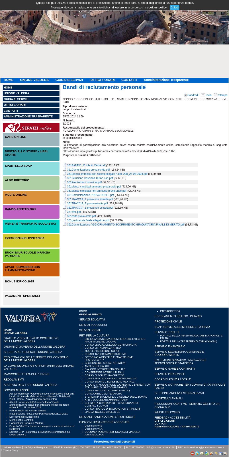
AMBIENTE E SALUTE (97, 366)
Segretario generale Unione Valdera (33, 352)
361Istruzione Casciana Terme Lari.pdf (90, 178)
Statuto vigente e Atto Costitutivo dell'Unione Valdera (31, 340)
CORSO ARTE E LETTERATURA (103, 393)
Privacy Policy (10, 450)
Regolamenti (14, 379)
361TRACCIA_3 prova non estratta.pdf (90, 207)
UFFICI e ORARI (102, 80)
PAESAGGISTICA (170, 311)
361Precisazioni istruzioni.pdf (84, 182)
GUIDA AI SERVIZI (69, 80)
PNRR (83, 311)
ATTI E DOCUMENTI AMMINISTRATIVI (106, 400)
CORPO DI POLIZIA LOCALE (173, 379)
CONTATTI (129, 80)
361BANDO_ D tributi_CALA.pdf (86, 165)
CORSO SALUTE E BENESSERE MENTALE (109, 381)
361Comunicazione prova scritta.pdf (88, 169)
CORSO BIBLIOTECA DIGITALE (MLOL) (107, 390)
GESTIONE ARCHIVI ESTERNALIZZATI (179, 393)
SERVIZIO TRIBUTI (167, 332)
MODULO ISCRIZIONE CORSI (102, 351)
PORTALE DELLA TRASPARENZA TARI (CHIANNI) (188, 341)
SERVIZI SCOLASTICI (93, 324)
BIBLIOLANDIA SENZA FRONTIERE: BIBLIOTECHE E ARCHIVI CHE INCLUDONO (115, 340)
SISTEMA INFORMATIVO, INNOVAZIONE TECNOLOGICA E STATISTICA (180, 362)
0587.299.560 (92, 447)
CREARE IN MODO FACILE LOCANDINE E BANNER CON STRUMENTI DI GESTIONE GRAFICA (117, 386)
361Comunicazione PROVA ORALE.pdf (90, 195)
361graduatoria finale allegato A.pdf (88, 220)
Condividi (191, 95)
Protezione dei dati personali (114, 441)
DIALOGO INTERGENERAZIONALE (105, 369)
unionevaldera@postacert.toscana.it (204, 447)
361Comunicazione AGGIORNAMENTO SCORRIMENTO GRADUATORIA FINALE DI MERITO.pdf (125, 224)
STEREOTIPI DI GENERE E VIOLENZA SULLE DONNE (116, 396)
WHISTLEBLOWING (167, 412)
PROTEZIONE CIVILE (168, 321)
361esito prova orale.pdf (81, 216)
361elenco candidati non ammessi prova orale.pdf (96, 190)
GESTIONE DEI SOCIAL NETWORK (105, 363)
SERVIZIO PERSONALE (170, 374)
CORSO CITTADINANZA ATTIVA (103, 347)
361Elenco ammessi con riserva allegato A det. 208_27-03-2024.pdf (107, 173)
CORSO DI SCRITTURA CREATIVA (104, 375)
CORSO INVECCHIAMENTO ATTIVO (105, 354)
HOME (8, 80)
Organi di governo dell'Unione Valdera (34, 346)
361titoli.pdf (74, 211)
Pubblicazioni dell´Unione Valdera (27, 410)
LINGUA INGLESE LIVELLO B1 (102, 412)
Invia (206, 95)
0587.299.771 (115, 447)
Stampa (220, 95)
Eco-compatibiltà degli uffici (24, 416)
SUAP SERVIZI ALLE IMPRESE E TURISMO (182, 326)
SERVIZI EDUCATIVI (92, 319)
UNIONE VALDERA (34, 80)
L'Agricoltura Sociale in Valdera (26, 423)
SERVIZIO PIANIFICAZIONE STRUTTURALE (107, 417)
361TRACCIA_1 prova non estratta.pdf (90, 199)
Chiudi (175, 7)
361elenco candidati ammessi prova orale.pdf (94, 186)
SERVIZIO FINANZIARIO (170, 346)
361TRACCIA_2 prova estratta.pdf (87, 203)
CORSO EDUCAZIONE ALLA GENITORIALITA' (111, 344)
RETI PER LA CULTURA (94, 335)
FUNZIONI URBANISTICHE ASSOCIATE (104, 422)
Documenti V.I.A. (94, 428)
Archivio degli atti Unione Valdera (30, 385)
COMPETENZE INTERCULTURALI (104, 372)
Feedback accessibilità (172, 417)
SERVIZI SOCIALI (90, 330)
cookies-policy (157, 7)
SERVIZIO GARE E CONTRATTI (175, 368)
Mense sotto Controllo (21, 420)
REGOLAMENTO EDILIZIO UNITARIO (178, 316)
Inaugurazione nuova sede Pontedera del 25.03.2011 (38, 413)
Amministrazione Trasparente (166, 80)
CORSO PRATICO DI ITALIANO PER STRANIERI (112, 408)
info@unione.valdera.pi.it (160, 447)
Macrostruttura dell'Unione (26, 374)
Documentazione (17, 390)
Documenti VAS (93, 425)
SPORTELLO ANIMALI (169, 398)
